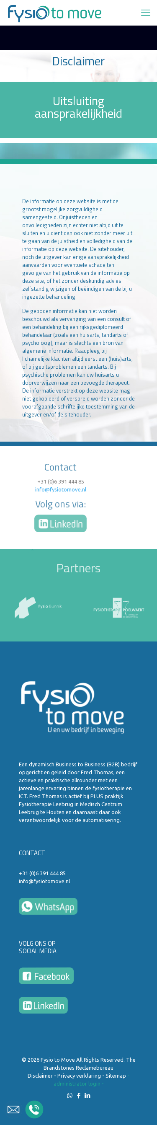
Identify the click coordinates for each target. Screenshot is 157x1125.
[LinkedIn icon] (87, 1095)
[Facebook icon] (78, 1095)
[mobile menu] (146, 12)
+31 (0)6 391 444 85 (34, 481)
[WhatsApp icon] (70, 1095)
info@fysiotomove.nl (34, 489)
